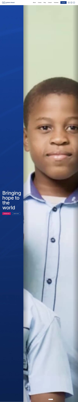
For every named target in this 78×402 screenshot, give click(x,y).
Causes (39, 2)
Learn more (16, 213)
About (34, 2)
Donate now (6, 213)
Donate (63, 2)
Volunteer (56, 2)
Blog (45, 2)
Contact (50, 2)
